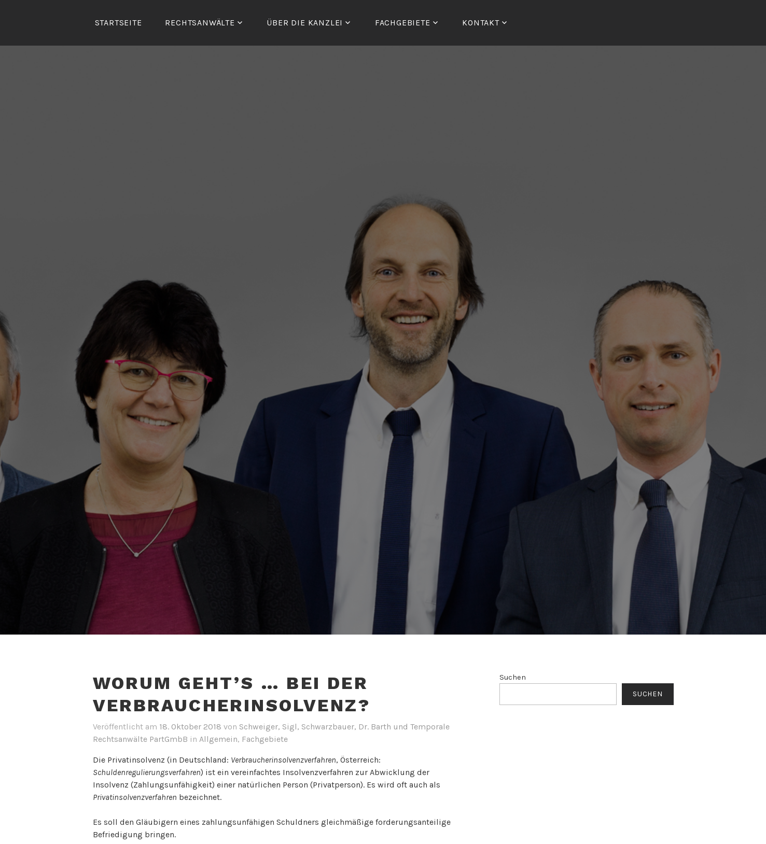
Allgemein (218, 739)
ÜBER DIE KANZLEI (305, 22)
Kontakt (480, 22)
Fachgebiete (265, 739)
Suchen (512, 677)
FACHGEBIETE (402, 22)
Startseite (118, 22)
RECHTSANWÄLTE (199, 22)
